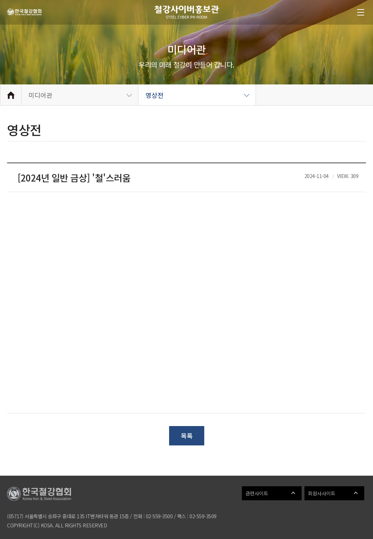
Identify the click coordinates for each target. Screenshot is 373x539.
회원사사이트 (321, 493)
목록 (186, 435)
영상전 (154, 95)
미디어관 (40, 95)
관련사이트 (256, 493)
